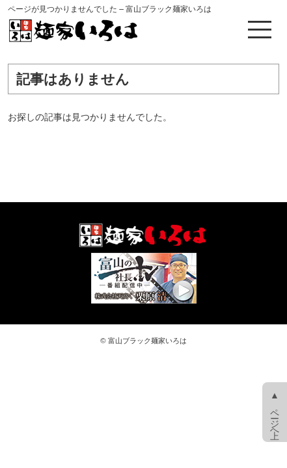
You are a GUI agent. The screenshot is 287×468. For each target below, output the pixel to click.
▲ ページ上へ (274, 412)
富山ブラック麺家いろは (147, 340)
